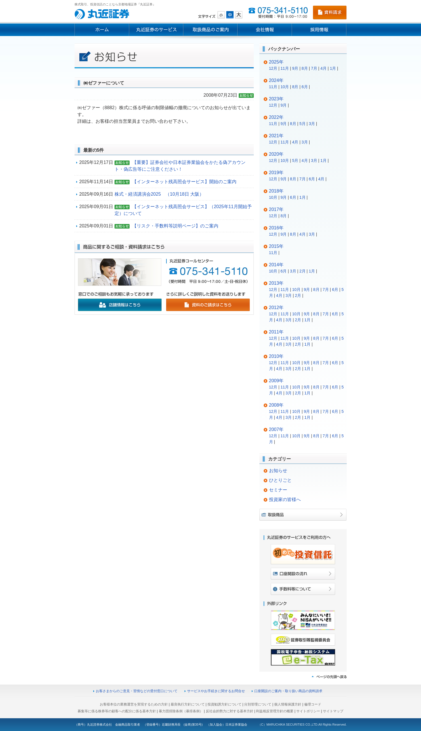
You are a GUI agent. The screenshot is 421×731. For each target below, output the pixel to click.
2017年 (276, 209)
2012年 (276, 307)
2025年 (276, 62)
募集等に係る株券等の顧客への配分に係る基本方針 (117, 711)
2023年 (276, 98)
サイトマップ (333, 711)
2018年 (276, 191)
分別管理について (257, 704)
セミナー (278, 489)
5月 (302, 123)
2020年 (276, 154)
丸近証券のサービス (156, 30)
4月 (323, 68)
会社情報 (265, 30)
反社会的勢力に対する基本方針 (229, 711)
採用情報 (319, 30)
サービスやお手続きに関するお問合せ (216, 691)
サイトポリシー (308, 711)
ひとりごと (280, 480)
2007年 (276, 429)
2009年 (276, 380)
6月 (305, 86)
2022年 (276, 117)
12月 (273, 68)
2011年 (276, 331)
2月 (302, 271)
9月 (295, 68)
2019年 (276, 172)
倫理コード (312, 704)
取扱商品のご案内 (210, 30)
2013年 (276, 283)
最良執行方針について (188, 704)
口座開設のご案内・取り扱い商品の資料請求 (288, 691)
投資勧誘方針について (225, 704)
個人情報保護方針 (287, 704)
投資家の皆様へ (285, 499)
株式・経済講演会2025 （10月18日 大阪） (159, 194)
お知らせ (278, 470)
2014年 (276, 264)
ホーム (102, 30)
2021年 (276, 135)
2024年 (276, 80)
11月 (285, 68)
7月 (314, 68)
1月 (333, 68)
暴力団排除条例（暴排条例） (181, 711)
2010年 (276, 356)
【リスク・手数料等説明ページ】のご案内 (175, 225)
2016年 (276, 227)
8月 (305, 68)
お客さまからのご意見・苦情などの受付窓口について (136, 691)
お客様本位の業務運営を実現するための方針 (134, 704)
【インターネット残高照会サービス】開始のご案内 (184, 181)
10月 (285, 86)
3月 (312, 123)
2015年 (276, 246)
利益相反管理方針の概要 (274, 711)
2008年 (276, 405)
